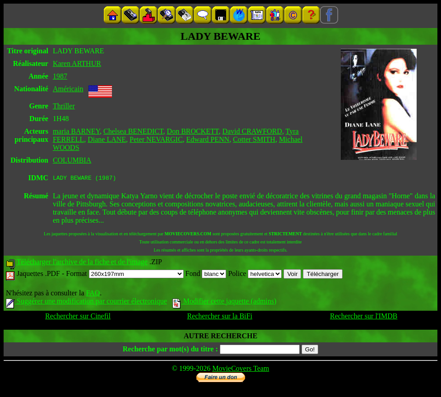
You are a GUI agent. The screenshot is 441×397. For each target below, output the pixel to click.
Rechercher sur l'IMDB (364, 317)
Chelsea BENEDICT (133, 131)
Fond (206, 275)
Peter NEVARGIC (156, 139)
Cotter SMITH (254, 139)
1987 (60, 76)
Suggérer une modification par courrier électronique (86, 302)
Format (124, 275)
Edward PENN (208, 139)
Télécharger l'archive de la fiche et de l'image (82, 263)
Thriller (64, 106)
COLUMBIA (72, 160)
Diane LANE (107, 139)
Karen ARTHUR (77, 63)
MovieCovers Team (240, 370)
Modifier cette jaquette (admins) (224, 302)
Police (255, 275)
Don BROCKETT (193, 131)
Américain (68, 89)
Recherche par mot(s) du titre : (170, 350)
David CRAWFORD (252, 131)
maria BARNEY (76, 131)
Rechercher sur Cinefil (78, 317)
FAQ (93, 294)
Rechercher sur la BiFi (219, 317)
